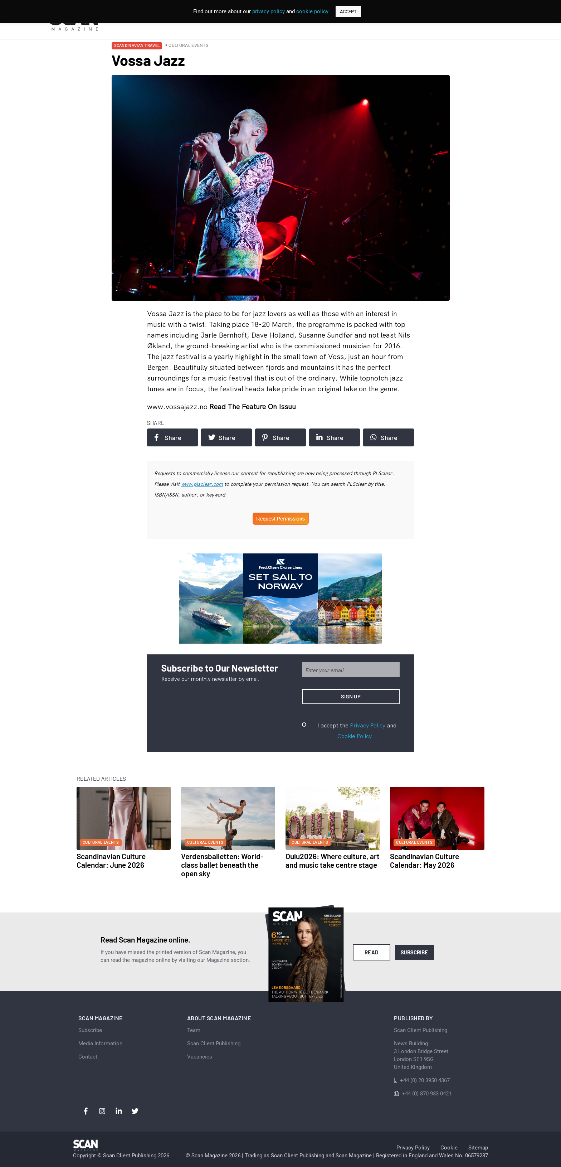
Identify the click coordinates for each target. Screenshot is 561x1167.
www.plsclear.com (202, 484)
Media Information (100, 1043)
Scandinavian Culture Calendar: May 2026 (424, 860)
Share (167, 437)
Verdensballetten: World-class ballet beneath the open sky (222, 865)
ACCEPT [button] (348, 11)
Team (193, 1030)
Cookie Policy (354, 736)
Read (372, 952)
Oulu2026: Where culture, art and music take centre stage (333, 860)
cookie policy (312, 11)
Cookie (449, 1147)
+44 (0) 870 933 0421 (427, 1093)
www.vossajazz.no (178, 406)
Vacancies (199, 1057)
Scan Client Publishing (213, 1043)
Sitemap (478, 1147)
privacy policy (268, 11)
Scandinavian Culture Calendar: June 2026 (111, 860)
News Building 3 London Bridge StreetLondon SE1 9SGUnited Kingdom (421, 1055)
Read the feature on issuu (252, 406)
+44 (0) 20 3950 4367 (425, 1080)
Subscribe (414, 952)
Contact (87, 1057)
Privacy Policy (367, 725)
